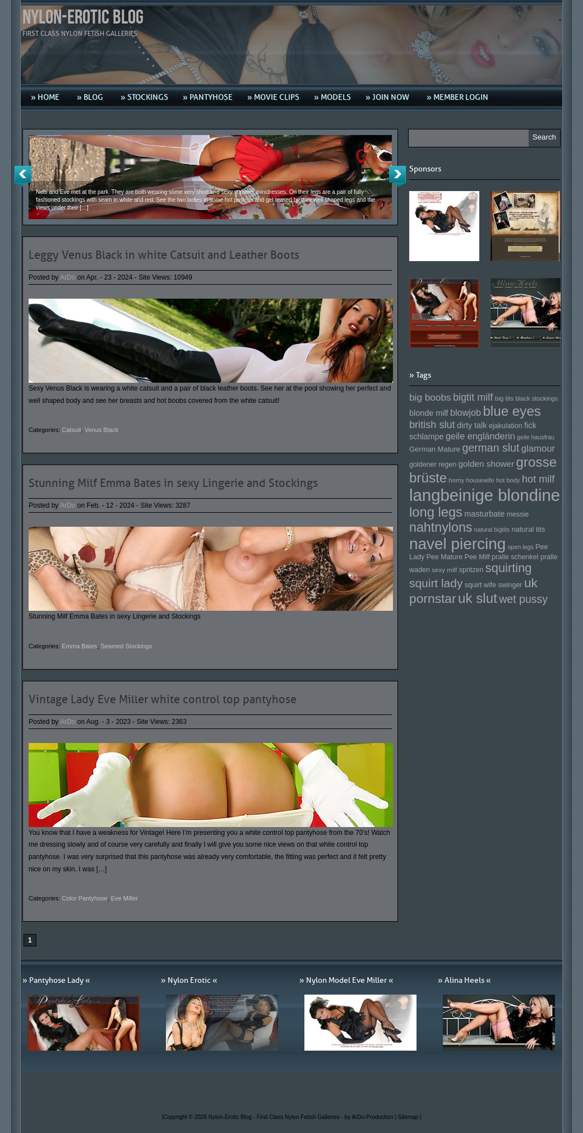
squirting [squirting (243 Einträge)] (508, 568)
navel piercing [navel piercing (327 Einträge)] (457, 543)
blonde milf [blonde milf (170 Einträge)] (428, 412)
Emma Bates (79, 646)
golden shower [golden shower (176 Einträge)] (487, 463)
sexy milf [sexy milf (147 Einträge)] (444, 569)
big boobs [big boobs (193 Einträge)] (430, 397)
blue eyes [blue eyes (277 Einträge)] (512, 411)
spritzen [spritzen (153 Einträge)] (471, 570)
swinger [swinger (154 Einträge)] (510, 585)
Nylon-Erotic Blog (83, 18)
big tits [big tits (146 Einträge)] (504, 398)
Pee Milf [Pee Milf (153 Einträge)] (477, 557)
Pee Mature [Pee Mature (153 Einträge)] (444, 557)
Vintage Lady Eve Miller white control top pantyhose (163, 699)
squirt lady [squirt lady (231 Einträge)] (435, 583)
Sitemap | (410, 1117)
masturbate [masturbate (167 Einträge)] (484, 513)
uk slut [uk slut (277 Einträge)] (477, 598)
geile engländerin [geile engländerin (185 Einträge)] (480, 436)
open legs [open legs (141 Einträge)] (521, 547)
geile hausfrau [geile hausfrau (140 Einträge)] (535, 437)
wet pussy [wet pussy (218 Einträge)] (523, 599)
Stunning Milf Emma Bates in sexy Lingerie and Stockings (173, 483)
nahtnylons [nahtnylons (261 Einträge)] (440, 527)
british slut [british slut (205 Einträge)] (432, 424)
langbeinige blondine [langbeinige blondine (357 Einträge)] (484, 495)
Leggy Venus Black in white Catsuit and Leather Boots (164, 255)
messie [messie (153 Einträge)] (518, 514)
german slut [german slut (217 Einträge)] (490, 448)
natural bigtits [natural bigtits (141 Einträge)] (492, 529)
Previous (23, 176)
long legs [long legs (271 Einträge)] (435, 512)
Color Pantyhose (84, 898)
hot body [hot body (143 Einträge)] (508, 480)
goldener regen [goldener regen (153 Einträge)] (432, 464)
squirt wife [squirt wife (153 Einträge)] (480, 585)
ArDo (67, 277)
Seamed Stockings (126, 646)
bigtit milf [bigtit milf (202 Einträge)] (473, 397)
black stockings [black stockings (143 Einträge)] (537, 398)
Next (397, 176)
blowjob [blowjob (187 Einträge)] (465, 412)
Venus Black (102, 429)
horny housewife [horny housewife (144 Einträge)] (471, 480)
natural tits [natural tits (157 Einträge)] (528, 529)
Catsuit (71, 429)
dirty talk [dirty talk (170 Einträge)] (472, 425)
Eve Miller (124, 898)
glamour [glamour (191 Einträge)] (538, 448)
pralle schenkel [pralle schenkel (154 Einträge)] (515, 557)
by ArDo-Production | (371, 1117)
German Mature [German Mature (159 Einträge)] (434, 449)
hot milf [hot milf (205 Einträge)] (538, 479)
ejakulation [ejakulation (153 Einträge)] (505, 426)
